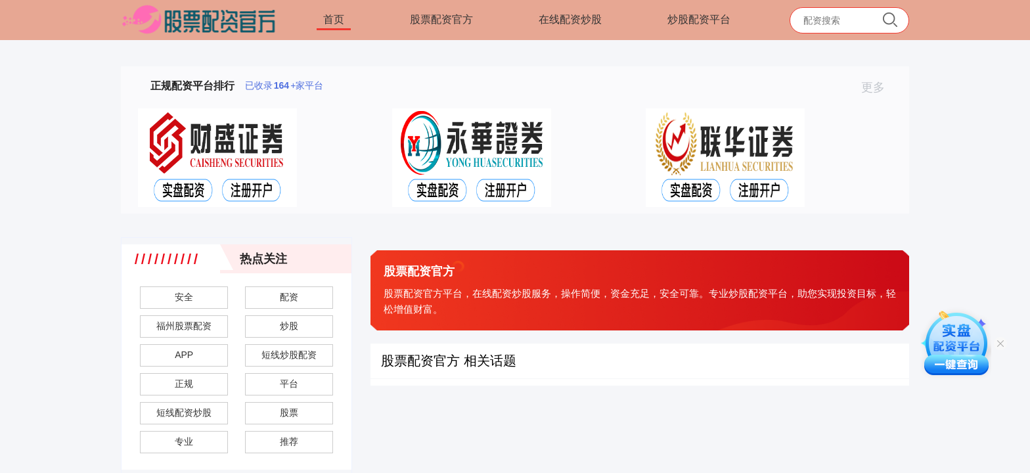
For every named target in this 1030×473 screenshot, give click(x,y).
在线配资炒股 (570, 19)
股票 (289, 412)
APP (184, 354)
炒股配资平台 (698, 19)
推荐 (289, 441)
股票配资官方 (441, 19)
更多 (878, 87)
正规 (184, 383)
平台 (289, 383)
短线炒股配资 (289, 354)
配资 (289, 297)
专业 (184, 441)
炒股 (289, 326)
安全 (184, 297)
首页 (333, 19)
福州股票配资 (184, 326)
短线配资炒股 (184, 412)
